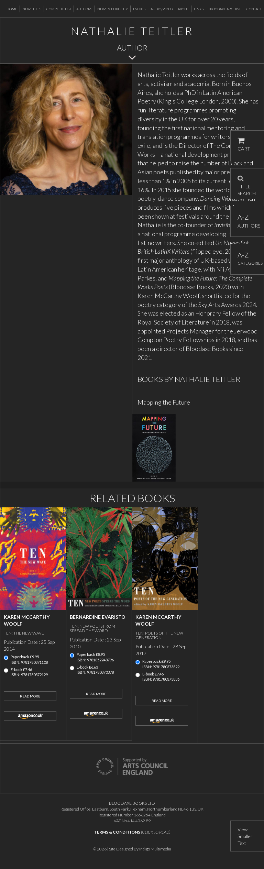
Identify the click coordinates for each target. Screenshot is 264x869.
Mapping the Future (164, 402)
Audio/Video (162, 9)
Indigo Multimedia (155, 848)
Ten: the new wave (24, 633)
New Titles (31, 9)
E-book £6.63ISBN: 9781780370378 (95, 670)
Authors (84, 9)
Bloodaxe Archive (225, 9)
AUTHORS (247, 221)
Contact (254, 9)
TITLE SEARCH (247, 183)
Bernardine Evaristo (97, 617)
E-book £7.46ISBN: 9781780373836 (160, 677)
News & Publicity (112, 9)
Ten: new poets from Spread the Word (92, 628)
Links (199, 9)
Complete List (58, 9)
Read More (30, 696)
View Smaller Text (245, 836)
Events (139, 9)
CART (244, 145)
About (183, 9)
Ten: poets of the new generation (159, 635)
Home (12, 9)
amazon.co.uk (30, 716)
